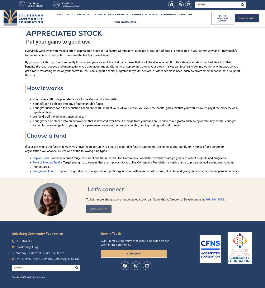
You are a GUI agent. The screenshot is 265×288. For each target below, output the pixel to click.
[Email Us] (56, 4)
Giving (83, 14)
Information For (126, 22)
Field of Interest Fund (46, 162)
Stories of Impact (144, 14)
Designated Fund (43, 171)
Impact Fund (41, 158)
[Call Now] (22, 4)
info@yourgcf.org (71, 6)
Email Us (67, 3)
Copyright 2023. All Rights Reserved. (29, 277)
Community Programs (111, 14)
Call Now (33, 3)
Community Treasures (176, 14)
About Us (65, 14)
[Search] (242, 5)
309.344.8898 (35, 6)
